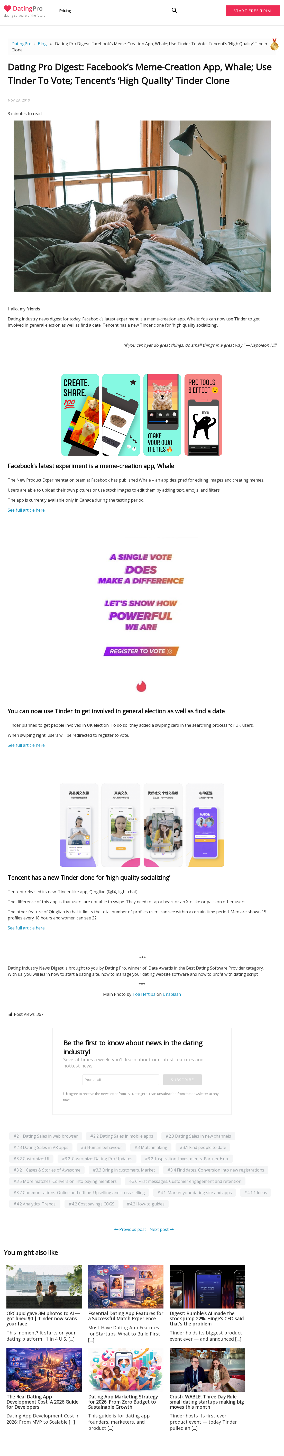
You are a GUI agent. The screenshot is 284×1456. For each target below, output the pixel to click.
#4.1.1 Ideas (255, 1192)
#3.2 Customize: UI (31, 1159)
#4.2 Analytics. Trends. (34, 1204)
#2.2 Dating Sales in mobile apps (121, 1136)
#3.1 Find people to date (203, 1147)
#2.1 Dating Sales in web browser (45, 1136)
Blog (42, 44)
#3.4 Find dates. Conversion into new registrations (215, 1170)
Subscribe (182, 1079)
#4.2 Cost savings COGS (91, 1204)
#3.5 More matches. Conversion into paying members (65, 1181)
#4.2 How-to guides (145, 1204)
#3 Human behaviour (101, 1147)
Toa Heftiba (143, 994)
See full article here (26, 510)
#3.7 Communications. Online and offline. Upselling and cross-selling (79, 1192)
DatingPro (22, 44)
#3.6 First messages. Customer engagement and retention (185, 1181)
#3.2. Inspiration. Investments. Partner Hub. (187, 1159)
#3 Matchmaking (150, 1147)
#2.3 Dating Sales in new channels (198, 1136)
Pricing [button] (65, 10)
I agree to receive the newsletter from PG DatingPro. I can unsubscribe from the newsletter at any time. (141, 1096)
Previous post (130, 1229)
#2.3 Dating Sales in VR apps (40, 1147)
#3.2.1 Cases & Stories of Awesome (46, 1170)
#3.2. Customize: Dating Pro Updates (97, 1159)
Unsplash (172, 994)
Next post (162, 1229)
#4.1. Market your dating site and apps (194, 1192)
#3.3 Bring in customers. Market (124, 1170)
